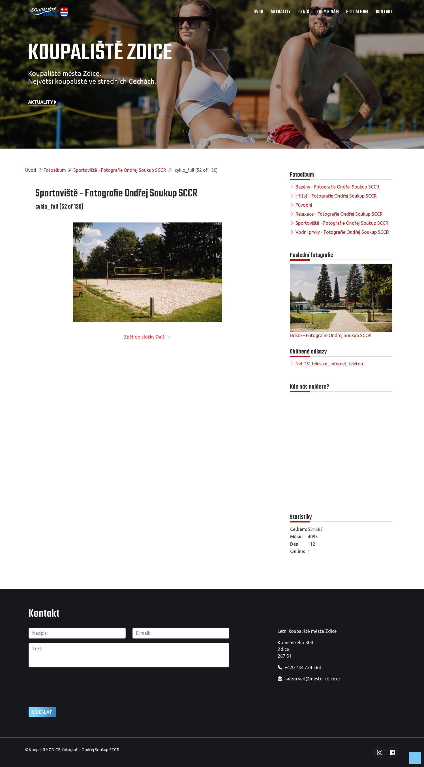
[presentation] (72, 684)
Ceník (303, 12)
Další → (163, 336)
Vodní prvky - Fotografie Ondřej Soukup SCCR (342, 232)
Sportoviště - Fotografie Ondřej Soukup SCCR (119, 170)
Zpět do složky (139, 336)
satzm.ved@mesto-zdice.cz (312, 678)
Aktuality (281, 12)
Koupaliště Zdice (100, 53)
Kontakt (384, 12)
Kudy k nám (327, 12)
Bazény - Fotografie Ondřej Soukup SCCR (337, 186)
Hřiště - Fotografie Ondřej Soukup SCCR (336, 195)
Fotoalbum (357, 12)
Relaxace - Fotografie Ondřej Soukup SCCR (339, 214)
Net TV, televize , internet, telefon (329, 363)
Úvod (258, 12)
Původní (303, 204)
